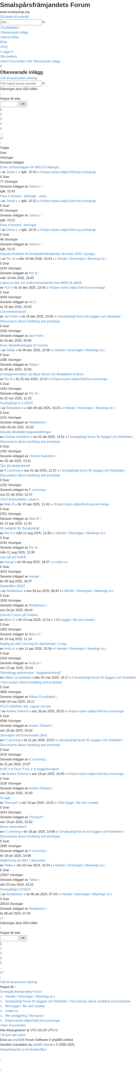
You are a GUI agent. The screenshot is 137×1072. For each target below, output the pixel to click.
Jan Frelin (11, 316)
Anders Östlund (17, 711)
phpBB (17, 1040)
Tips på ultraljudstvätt (15, 465)
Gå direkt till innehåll (14, 16)
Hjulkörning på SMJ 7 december (23, 860)
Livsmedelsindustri (13, 311)
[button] (0, 93)
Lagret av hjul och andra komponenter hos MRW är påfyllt (41, 282)
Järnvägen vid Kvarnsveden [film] (23, 735)
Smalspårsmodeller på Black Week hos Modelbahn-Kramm (42, 374)
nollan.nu (61, 562)
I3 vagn (5, 798)
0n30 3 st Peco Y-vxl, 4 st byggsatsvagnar (29, 769)
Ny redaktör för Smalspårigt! (20, 528)
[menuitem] (14, 32)
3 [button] (1, 119)
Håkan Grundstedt (17, 677)
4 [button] (1, 124)
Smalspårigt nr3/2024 (15, 889)
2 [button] (1, 114)
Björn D (9, 619)
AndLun (9, 648)
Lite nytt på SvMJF (13, 557)
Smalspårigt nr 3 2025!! (16, 403)
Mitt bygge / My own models (75, 619)
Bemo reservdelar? (13, 826)
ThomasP (11, 802)
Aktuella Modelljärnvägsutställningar (25, 432)
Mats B (9, 504)
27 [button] (2, 138)
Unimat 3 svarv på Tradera (19, 615)
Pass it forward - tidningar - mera (23, 196)
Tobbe (10, 350)
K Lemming (12, 470)
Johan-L (12, 172)
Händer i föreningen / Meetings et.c (82, 258)
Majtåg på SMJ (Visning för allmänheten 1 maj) (33, 644)
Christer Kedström (17, 437)
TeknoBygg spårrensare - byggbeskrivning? (31, 672)
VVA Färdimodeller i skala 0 (19, 499)
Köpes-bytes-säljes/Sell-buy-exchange (69, 172)
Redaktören (14, 408)
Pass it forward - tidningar (18, 225)
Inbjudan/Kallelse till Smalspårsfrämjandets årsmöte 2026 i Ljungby (47, 254)
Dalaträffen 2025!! (12, 586)
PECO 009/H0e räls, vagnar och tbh (25, 706)
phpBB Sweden (44, 1044)
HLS (7, 287)
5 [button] (1, 128)
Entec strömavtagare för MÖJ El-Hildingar (29, 167)
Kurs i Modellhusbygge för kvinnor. (24, 345)
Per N (10, 258)
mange (9, 562)
